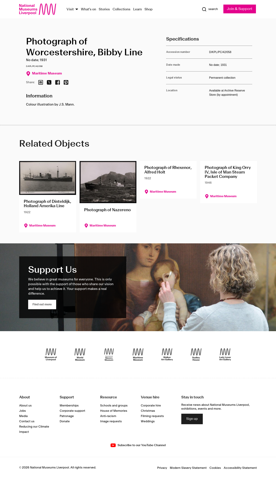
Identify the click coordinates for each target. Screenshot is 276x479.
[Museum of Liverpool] (51, 354)
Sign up (192, 419)
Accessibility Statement (240, 468)
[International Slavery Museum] (109, 354)
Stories (104, 9)
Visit (70, 9)
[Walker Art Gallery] (167, 354)
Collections (121, 9)
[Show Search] (210, 9)
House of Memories (113, 410)
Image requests (111, 421)
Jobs (22, 410)
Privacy (162, 468)
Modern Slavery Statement (188, 468)
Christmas (148, 410)
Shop (149, 9)
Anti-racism (108, 416)
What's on (88, 9)
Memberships (69, 405)
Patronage (67, 416)
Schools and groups (114, 405)
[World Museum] (80, 354)
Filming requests (152, 416)
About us (25, 405)
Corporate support (72, 410)
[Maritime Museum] (138, 354)
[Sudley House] (196, 354)
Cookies (215, 468)
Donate (65, 421)
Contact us (26, 421)
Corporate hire (151, 405)
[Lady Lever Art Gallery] (225, 354)
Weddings (148, 421)
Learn (137, 9)
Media (23, 416)
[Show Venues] (76, 9)
